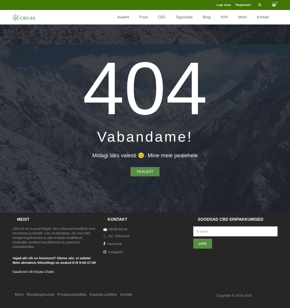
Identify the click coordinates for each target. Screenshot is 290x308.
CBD (161, 17)
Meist (242, 17)
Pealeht (145, 172)
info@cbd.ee (117, 229)
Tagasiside (184, 17)
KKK (224, 17)
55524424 (122, 236)
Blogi (207, 17)
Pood (143, 17)
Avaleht (123, 17)
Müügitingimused (40, 294)
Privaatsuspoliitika (71, 294)
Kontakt (263, 17)
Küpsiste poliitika (103, 294)
